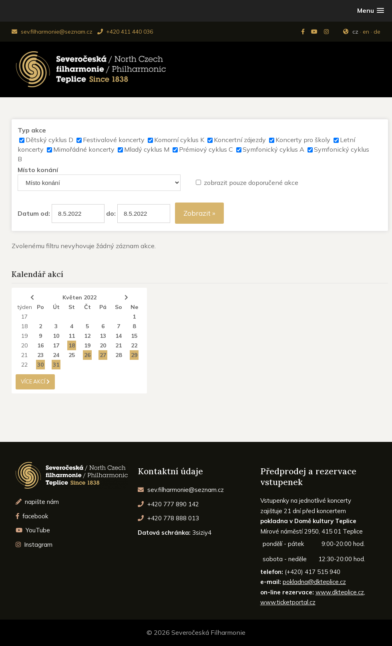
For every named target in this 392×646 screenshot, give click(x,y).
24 (56, 355)
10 (56, 335)
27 (103, 355)
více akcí (35, 381)
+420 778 (168, 518)
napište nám (37, 502)
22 (134, 345)
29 (134, 355)
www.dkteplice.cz (340, 592)
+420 (168, 504)
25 (71, 355)
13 (103, 335)
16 (40, 345)
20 (24, 345)
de (377, 31)
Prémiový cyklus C (206, 149)
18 (24, 326)
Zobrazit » (199, 213)
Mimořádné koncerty (84, 149)
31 (56, 364)
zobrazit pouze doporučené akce (251, 183)
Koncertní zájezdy (240, 140)
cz (355, 31)
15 (134, 335)
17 (24, 316)
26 (87, 355)
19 (24, 335)
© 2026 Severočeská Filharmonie (196, 632)
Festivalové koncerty (114, 140)
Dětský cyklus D (49, 140)
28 (118, 355)
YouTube (33, 530)
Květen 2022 (79, 297)
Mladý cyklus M (146, 149)
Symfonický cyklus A (273, 149)
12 (87, 335)
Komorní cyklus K (179, 140)
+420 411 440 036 (125, 31)
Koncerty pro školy (302, 140)
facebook (32, 516)
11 (71, 335)
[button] (370, 10)
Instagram (34, 544)
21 (118, 345)
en (366, 31)
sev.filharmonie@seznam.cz (52, 31)
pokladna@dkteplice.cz (314, 582)
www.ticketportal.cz (288, 602)
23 (40, 355)
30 (40, 364)
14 (118, 335)
